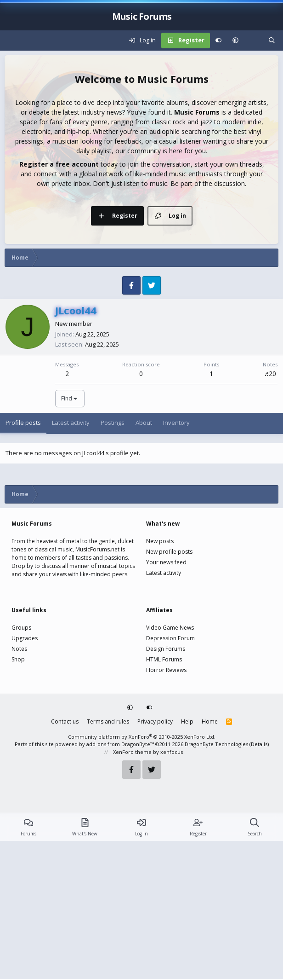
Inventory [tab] (176, 560)
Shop (18, 797)
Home (210, 859)
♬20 (270, 511)
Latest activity (163, 711)
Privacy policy (155, 859)
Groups (21, 766)
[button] (235, 40)
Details (259, 882)
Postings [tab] (113, 560)
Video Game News (170, 766)
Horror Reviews (166, 808)
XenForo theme (132, 889)
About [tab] (144, 560)
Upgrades (24, 776)
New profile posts (169, 690)
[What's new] (253, 40)
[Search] (271, 40)
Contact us (65, 859)
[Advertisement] (141, 317)
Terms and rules (108, 859)
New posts (160, 679)
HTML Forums (164, 797)
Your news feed (166, 700)
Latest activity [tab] (71, 560)
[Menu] (12, 40)
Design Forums (165, 787)
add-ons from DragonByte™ (120, 882)
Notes (19, 787)
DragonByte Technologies (216, 882)
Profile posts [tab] (23, 560)
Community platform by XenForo (141, 874)
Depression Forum (170, 776)
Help (187, 859)
